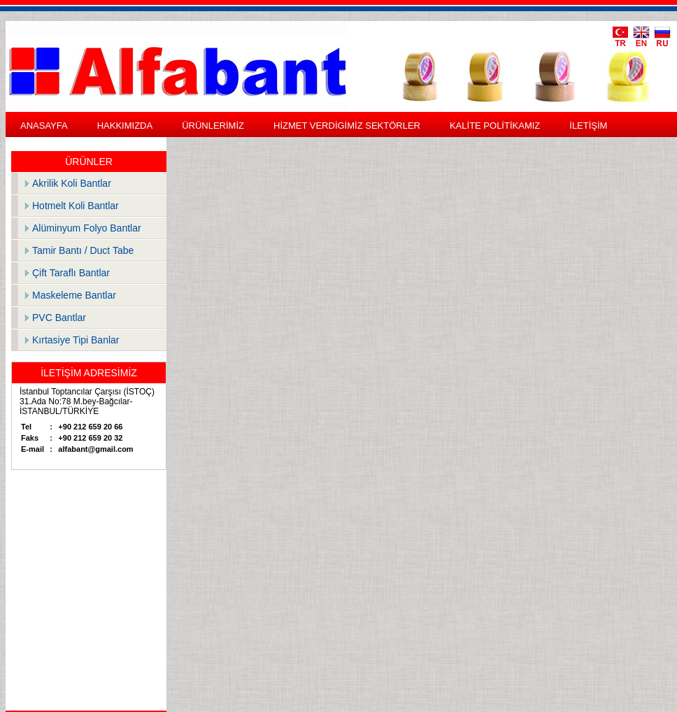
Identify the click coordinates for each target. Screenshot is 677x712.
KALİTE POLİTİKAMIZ (495, 125)
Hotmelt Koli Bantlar (75, 205)
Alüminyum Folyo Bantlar (86, 228)
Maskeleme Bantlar (74, 295)
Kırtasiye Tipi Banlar (76, 340)
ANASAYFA (44, 125)
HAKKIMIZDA (124, 125)
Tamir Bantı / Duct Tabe (83, 250)
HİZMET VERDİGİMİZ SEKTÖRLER (346, 125)
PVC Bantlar (59, 317)
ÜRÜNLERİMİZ (213, 125)
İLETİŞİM (588, 125)
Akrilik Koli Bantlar (71, 183)
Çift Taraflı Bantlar (71, 272)
